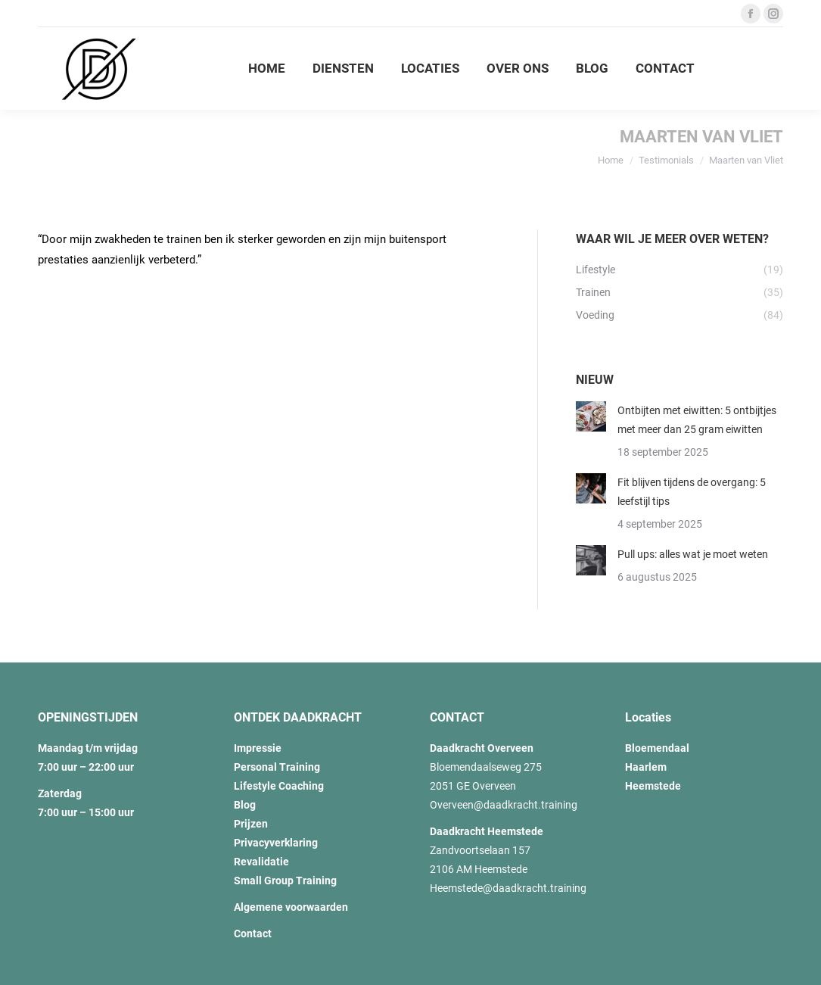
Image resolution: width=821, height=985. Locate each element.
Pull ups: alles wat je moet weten (692, 554)
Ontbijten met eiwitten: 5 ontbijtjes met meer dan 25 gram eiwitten (696, 419)
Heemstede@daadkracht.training (508, 888)
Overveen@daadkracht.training (503, 805)
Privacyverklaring (276, 843)
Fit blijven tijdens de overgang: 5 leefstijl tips (691, 491)
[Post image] (591, 416)
